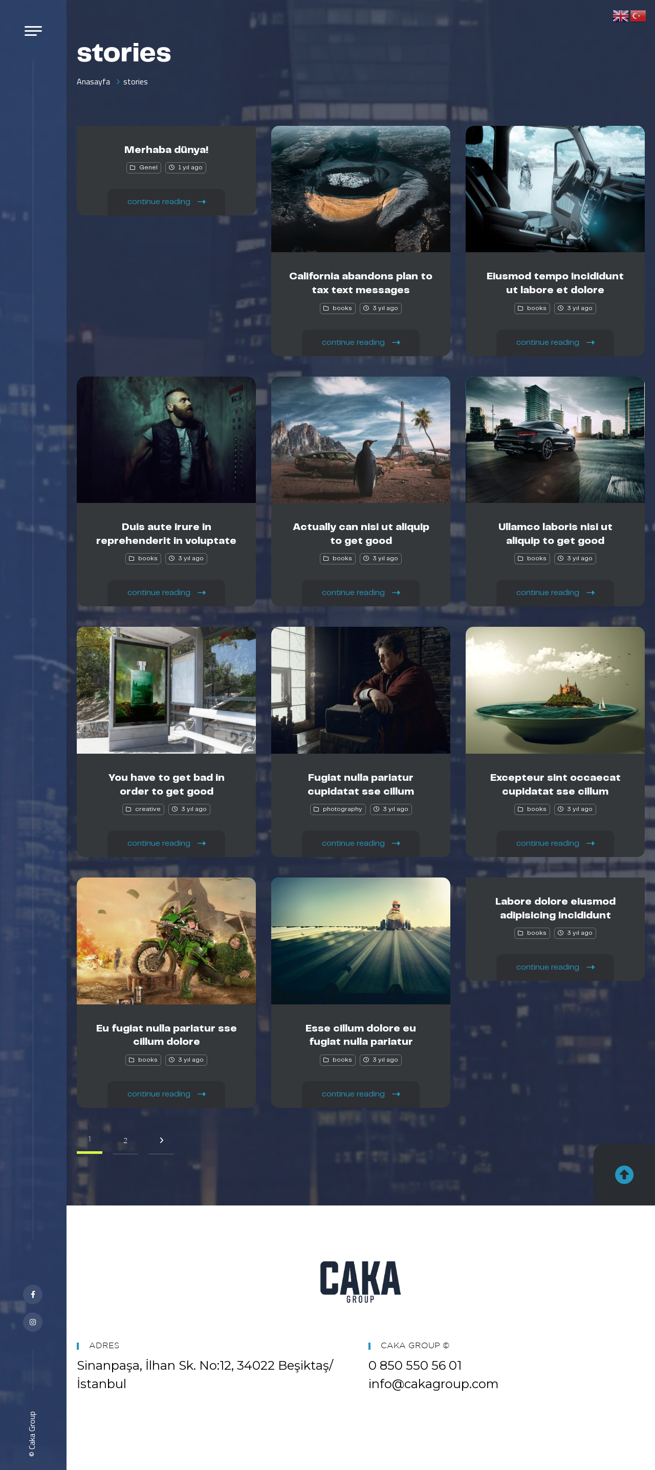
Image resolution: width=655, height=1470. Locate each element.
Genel (148, 167)
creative (148, 809)
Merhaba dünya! (166, 150)
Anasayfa (93, 81)
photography (342, 809)
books (342, 308)
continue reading (166, 202)
